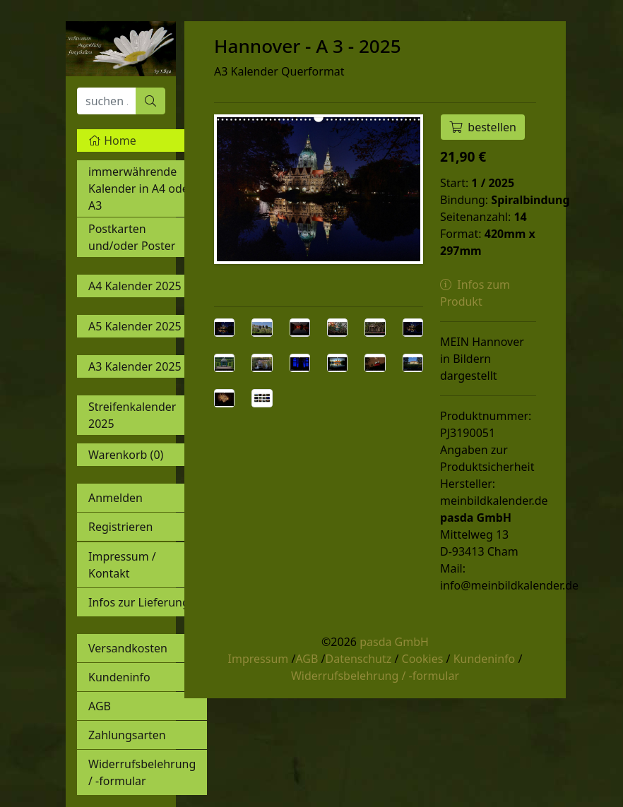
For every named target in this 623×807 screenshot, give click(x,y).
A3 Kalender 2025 (135, 366)
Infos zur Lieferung (138, 602)
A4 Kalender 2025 (135, 286)
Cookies (423, 658)
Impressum (258, 658)
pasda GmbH (394, 642)
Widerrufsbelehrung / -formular (142, 772)
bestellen (482, 127)
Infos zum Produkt (475, 293)
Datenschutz (358, 658)
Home (112, 140)
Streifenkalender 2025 (132, 415)
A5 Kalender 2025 (135, 326)
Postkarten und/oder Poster (131, 237)
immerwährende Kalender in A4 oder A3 (140, 188)
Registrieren (120, 526)
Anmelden (115, 498)
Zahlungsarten (127, 735)
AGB (99, 706)
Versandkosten (127, 648)
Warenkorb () (125, 454)
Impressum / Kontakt (122, 565)
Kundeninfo (119, 677)
